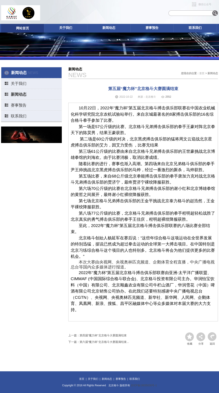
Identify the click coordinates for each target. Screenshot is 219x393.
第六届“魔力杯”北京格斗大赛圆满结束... (104, 342)
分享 (201, 343)
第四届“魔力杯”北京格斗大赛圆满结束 (103, 335)
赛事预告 (152, 28)
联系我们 (195, 28)
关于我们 (65, 28)
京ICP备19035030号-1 (144, 385)
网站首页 (22, 28)
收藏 (189, 343)
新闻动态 (108, 28)
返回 (212, 343)
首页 (201, 73)
